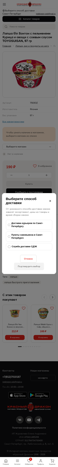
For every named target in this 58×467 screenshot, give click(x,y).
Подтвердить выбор (29, 266)
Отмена (28, 258)
